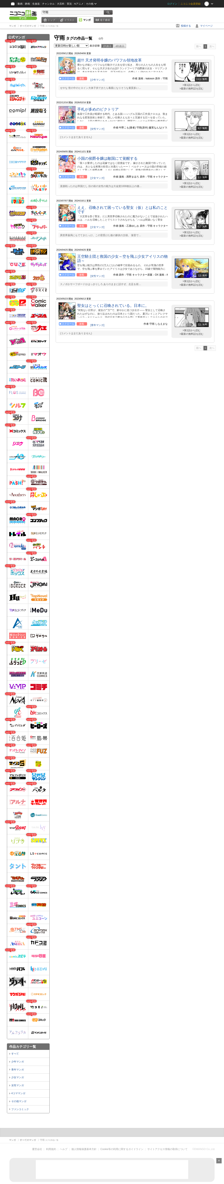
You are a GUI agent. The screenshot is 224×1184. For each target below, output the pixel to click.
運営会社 (37, 1149)
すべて (15, 1053)
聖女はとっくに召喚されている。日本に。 (113, 306)
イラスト (69, 19)
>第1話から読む (192, 85)
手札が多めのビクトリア (98, 109)
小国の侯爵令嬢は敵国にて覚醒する (107, 158)
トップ (51, 19)
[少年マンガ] (97, 79)
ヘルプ (63, 1149)
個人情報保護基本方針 (84, 1149)
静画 (27, 3)
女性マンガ (17, 1085)
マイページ (206, 25)
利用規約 (51, 1149)
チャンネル (48, 3)
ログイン (172, 3)
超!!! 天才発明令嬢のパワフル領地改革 (109, 60)
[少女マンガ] (97, 178)
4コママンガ (18, 1093)
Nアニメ (79, 3)
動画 (20, 3)
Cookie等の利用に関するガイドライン (121, 1149)
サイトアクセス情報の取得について (167, 1149)
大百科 (60, 3)
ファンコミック (20, 1109)
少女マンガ (17, 1077)
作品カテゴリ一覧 (22, 1046)
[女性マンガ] (97, 128)
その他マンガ (18, 1101)
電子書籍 (105, 19)
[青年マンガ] (97, 325)
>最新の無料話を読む (191, 88)
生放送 (36, 3)
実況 (69, 3)
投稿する (186, 25)
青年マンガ (17, 1069)
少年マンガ (17, 1061)
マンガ (87, 19)
